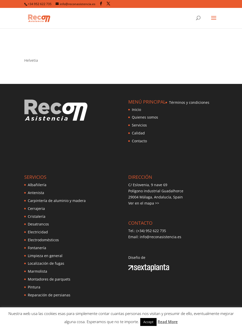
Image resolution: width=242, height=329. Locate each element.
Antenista (36, 192)
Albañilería (37, 184)
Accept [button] (148, 322)
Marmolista (37, 271)
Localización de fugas (46, 263)
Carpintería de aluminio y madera (57, 200)
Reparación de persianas (49, 295)
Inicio (136, 109)
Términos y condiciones (189, 102)
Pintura (34, 287)
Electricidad (38, 232)
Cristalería (36, 216)
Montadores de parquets (49, 279)
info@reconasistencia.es (160, 236)
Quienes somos (145, 117)
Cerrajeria (36, 208)
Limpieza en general (45, 255)
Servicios (139, 125)
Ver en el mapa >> (143, 203)
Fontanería (37, 247)
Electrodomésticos (43, 239)
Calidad (138, 133)
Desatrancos (38, 224)
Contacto (139, 140)
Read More (168, 321)
